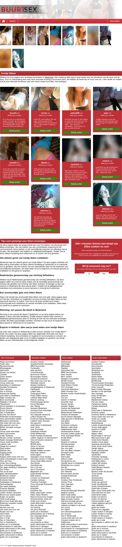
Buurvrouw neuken (38, 375)
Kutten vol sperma (99, 497)
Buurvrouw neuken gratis (10, 495)
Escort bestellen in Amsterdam (12, 406)
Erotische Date (6, 480)
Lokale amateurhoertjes (101, 425)
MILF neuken (66, 377)
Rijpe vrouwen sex (7, 398)
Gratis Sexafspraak (99, 484)
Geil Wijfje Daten (98, 461)
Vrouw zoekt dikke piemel (41, 461)
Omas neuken (6, 377)
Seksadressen (97, 480)
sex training (35, 507)
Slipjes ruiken (97, 434)
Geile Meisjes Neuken (101, 467)
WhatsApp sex (98, 370)
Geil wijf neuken (67, 446)
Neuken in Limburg (69, 442)
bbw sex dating (36, 505)
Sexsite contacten (68, 410)
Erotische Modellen (8, 491)
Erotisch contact (98, 413)
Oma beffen (5, 505)
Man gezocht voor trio (9, 425)
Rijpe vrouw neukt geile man (103, 491)
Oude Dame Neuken (100, 440)
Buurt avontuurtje (7, 400)
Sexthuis (95, 476)
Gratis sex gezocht (99, 482)
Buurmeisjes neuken (39, 377)
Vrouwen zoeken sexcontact (11, 381)
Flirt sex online (98, 402)
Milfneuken (65, 366)
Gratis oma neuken (38, 501)
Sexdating (96, 372)
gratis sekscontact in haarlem (42, 531)
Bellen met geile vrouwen (10, 427)
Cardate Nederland (99, 406)
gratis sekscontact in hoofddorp (74, 531)
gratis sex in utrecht (8, 531)
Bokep (94, 408)
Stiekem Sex (5, 450)
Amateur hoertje (37, 362)
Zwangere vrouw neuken (40, 457)
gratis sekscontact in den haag (12, 529)
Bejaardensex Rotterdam (71, 413)
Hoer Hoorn (66, 488)
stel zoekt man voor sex (10, 510)
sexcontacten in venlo (101, 531)
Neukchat (34, 486)
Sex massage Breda (38, 516)
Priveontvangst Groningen (102, 383)
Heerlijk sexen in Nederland (72, 463)
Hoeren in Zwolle (99, 429)
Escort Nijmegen (37, 404)
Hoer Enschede (36, 429)
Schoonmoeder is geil (101, 501)
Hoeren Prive (66, 482)
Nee (104, 273)
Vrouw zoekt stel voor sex (71, 518)
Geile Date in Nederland (102, 410)
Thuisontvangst (36, 372)
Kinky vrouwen (98, 387)
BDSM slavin (35, 444)
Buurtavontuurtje (7, 366)
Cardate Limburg (37, 480)
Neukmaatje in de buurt (101, 436)
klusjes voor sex (6, 512)
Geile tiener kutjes (99, 495)
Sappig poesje (6, 453)
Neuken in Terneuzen (100, 516)
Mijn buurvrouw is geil (101, 438)
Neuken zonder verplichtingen (73, 394)
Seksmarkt (4, 370)
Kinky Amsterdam (99, 396)
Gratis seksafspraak (100, 450)
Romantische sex (68, 461)
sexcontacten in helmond (102, 537)
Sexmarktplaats (6, 484)
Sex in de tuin (36, 467)
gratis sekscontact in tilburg (11, 535)
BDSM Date (96, 381)
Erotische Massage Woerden (73, 491)
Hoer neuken (66, 375)
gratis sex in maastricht (70, 533)
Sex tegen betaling (8, 486)
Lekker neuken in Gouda (102, 514)
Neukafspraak (97, 423)
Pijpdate (64, 368)
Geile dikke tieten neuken (41, 503)
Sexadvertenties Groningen (41, 364)
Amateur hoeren (98, 362)
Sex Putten (4, 469)
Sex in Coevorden (7, 520)
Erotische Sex (36, 491)
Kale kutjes (65, 457)
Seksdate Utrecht (37, 383)
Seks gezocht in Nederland (72, 419)
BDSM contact (67, 381)
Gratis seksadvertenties (101, 486)
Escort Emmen (36, 413)
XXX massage (67, 387)
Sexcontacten (97, 366)
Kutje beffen (5, 455)
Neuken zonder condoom (10, 438)
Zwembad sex (36, 465)
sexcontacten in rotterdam (11, 526)
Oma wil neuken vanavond (41, 440)
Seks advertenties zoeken (10, 419)
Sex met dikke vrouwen (70, 450)
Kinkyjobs (34, 488)
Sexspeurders (97, 478)
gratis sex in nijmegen (39, 526)
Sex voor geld (66, 448)
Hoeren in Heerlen (68, 400)
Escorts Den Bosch (8, 415)
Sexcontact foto (67, 370)
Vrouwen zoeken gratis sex (72, 434)
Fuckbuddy (35, 368)
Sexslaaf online (67, 453)
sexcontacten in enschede (41, 529)
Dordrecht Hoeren (7, 478)
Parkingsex (35, 389)
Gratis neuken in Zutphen (102, 518)
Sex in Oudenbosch (8, 522)
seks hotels (4, 514)
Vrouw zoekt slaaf (99, 421)
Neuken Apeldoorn (38, 385)
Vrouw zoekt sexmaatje (9, 431)
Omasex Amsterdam (69, 415)
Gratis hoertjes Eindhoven (41, 436)
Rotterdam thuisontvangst (10, 417)
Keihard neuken (98, 465)
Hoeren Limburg (37, 400)
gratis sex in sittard (99, 535)
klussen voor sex (7, 507)
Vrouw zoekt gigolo (99, 427)
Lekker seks (35, 391)
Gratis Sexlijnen (6, 436)
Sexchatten (96, 368)
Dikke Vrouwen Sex (69, 391)
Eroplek (3, 429)
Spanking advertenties (101, 444)
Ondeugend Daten (38, 394)
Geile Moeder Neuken (39, 474)
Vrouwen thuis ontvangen (41, 410)
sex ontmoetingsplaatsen (71, 512)
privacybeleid (28, 545)
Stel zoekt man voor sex (40, 381)
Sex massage (97, 394)
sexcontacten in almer (39, 522)
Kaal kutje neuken (37, 453)
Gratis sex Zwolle (99, 419)
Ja (89, 273)
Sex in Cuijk (5, 518)
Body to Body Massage (101, 389)
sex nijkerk (65, 510)
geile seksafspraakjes (9, 474)
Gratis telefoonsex (38, 434)
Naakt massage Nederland (11, 440)
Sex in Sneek (36, 520)
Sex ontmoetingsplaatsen (10, 465)
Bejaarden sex (36, 472)
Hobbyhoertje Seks (69, 429)
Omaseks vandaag (99, 457)
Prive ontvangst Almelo (70, 436)
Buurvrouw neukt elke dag (11, 501)
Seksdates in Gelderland (10, 385)
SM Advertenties (68, 444)
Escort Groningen (7, 410)
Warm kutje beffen (68, 495)
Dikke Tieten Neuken (39, 495)
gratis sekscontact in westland (104, 526)
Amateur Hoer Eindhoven (71, 480)
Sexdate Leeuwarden (70, 379)
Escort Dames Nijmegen (71, 417)
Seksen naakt (66, 459)
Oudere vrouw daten (100, 442)
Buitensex (4, 379)
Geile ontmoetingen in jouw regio (13, 459)
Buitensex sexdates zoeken (11, 503)
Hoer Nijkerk (66, 486)
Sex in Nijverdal (37, 518)
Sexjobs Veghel (67, 406)
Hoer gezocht (36, 370)
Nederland (49, 77)
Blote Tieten (66, 455)
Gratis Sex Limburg (8, 463)
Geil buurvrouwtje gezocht (72, 501)
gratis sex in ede (98, 520)
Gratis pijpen (35, 455)
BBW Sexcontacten (69, 372)
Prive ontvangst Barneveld (41, 484)
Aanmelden (115, 21)
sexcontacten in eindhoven (11, 533)
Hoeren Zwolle (67, 404)
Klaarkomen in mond (100, 459)
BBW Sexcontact (37, 366)
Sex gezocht (35, 423)
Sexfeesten (96, 375)
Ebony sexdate (98, 379)
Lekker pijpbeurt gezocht (102, 503)
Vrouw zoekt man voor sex (103, 417)
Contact (34, 545)
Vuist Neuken (97, 469)
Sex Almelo (35, 463)
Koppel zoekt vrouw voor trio (12, 457)
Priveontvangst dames (39, 402)
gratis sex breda (98, 507)
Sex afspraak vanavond (40, 415)
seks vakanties (98, 505)
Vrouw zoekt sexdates (9, 442)
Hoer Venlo (35, 427)
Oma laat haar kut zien (101, 493)
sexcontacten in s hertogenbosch (74, 529)
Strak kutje (34, 442)
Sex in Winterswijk (68, 516)
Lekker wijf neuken (99, 463)
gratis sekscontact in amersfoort (74, 524)
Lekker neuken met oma (71, 503)
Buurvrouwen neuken (70, 474)
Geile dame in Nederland (40, 425)
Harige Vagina (97, 448)
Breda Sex (65, 478)
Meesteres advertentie (9, 421)
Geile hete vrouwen (100, 488)
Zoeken (12, 21)
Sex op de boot (6, 472)
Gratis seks (4, 364)
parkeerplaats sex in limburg (42, 514)
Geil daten (65, 421)
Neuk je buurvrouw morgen (41, 497)
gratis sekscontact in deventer (104, 533)
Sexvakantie (97, 364)
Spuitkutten (96, 455)
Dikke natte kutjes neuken (41, 493)
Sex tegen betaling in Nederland (13, 467)
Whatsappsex (5, 368)
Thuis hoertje (97, 474)
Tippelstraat (5, 404)
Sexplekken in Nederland (10, 482)
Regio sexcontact (7, 362)
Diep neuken (5, 448)
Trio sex (64, 398)
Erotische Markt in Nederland (104, 415)
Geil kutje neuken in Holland (42, 459)
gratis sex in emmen (100, 529)
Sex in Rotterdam (7, 413)
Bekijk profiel (14, 131)
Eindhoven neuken (8, 476)
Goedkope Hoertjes (38, 431)
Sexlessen (65, 440)
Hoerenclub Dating (8, 394)
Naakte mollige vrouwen (40, 450)
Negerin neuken (67, 493)
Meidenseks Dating (99, 400)
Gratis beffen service (39, 396)
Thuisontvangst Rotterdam (103, 385)
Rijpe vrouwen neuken (70, 499)
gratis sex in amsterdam (10, 524)
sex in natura (5, 516)
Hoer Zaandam (67, 484)
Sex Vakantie (66, 472)
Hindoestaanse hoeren (70, 431)
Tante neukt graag (7, 499)
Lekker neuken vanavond (10, 493)
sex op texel (66, 514)
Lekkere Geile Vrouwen (40, 421)
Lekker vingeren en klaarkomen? (44, 438)
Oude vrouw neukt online (102, 446)
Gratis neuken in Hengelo (102, 512)
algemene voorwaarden (18, 545)
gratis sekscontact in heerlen (103, 539)
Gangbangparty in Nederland (42, 387)
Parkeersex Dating (99, 404)
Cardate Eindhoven (69, 476)
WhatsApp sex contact (70, 465)
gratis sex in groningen (9, 537)
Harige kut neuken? (8, 446)
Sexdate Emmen (68, 383)
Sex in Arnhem (6, 391)
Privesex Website (7, 488)
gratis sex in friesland (39, 512)
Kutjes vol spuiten (7, 497)
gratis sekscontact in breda (41, 524)
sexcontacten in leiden (70, 535)
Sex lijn (64, 467)
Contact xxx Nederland (40, 478)
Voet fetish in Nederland (10, 396)
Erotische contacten (69, 425)
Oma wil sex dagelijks (101, 510)
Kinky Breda (97, 398)
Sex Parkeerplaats (68, 469)
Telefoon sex (97, 431)
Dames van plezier (8, 372)
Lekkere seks (5, 444)
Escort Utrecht (6, 408)
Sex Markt (65, 423)
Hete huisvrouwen (7, 434)
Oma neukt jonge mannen (72, 497)
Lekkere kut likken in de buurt (73, 505)
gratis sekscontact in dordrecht (73, 537)
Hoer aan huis (6, 461)
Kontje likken (66, 438)
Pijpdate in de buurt (8, 402)
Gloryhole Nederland (69, 389)
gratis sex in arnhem (38, 533)
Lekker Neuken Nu (38, 417)
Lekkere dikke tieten (38, 398)
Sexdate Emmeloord (8, 387)
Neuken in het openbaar (102, 391)
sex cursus (65, 507)
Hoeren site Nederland (70, 408)
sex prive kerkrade (38, 510)
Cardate (3, 375)
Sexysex (64, 396)
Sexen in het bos (37, 446)
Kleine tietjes (97, 377)
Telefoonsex (66, 362)
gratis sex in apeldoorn (70, 526)
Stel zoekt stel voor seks (10, 423)
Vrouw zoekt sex (7, 383)
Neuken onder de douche (102, 472)
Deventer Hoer (67, 402)
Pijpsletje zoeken (99, 453)
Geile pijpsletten (37, 448)
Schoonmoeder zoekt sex (41, 499)
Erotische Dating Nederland (41, 419)
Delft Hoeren (35, 476)
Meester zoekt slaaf (69, 427)
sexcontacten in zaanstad (41, 535)
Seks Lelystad (6, 389)
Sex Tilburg (35, 406)
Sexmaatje (65, 364)
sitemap (10, 545)
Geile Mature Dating (69, 385)
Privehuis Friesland (38, 482)
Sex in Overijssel (37, 469)
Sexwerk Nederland (38, 408)
